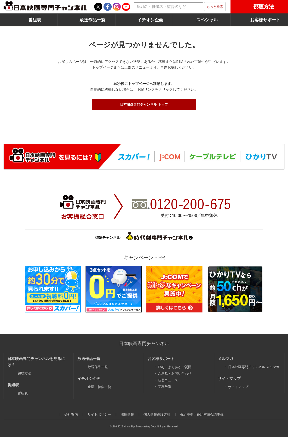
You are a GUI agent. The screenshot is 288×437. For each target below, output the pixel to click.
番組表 (34, 20)
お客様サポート (265, 20)
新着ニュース (168, 380)
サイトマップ (238, 387)
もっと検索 (215, 7)
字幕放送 (164, 387)
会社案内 (71, 414)
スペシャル (207, 20)
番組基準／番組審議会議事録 (202, 414)
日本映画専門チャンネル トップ (144, 104)
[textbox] (168, 6)
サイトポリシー (99, 414)
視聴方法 (263, 7)
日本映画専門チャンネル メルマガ (253, 367)
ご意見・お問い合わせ (174, 373)
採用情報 (127, 414)
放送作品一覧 (92, 20)
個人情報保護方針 (157, 414)
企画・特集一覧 (99, 387)
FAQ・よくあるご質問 (174, 367)
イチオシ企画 (150, 20)
